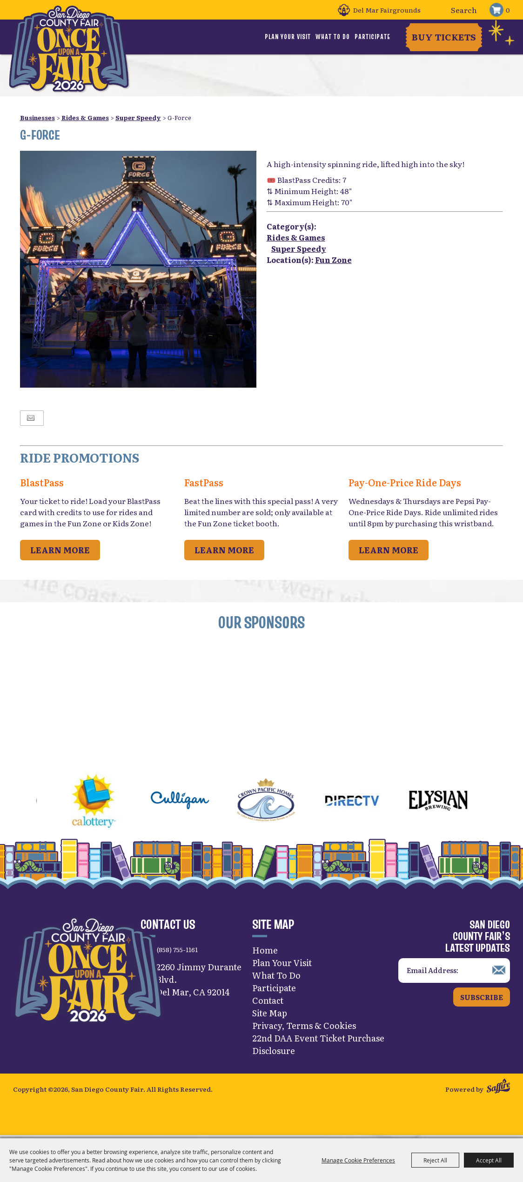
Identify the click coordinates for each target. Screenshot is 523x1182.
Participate (372, 36)
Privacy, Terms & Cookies (304, 1025)
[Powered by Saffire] (498, 1086)
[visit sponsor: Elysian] (453, 801)
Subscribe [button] (481, 997)
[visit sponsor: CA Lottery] (109, 801)
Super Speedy (138, 117)
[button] (14, 802)
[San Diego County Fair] (69, 49)
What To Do (332, 36)
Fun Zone (333, 259)
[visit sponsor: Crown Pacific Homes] (281, 801)
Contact (267, 1000)
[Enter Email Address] (454, 970)
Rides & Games (85, 117)
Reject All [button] (435, 1160)
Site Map (269, 1013)
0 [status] (508, 9)
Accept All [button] (489, 1160)
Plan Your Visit (288, 36)
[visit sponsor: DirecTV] (367, 801)
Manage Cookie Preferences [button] (358, 1160)
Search (440, 10)
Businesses (37, 117)
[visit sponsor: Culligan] (195, 801)
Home (265, 950)
